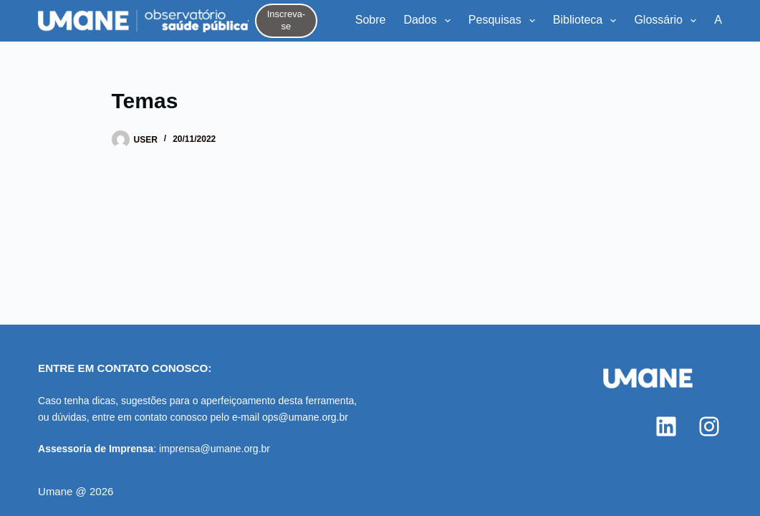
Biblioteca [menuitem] (587, 20)
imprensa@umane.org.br (214, 448)
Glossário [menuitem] (668, 20)
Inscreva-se (286, 20)
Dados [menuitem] (429, 20)
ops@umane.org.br (305, 417)
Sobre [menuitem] (370, 20)
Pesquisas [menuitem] (504, 20)
